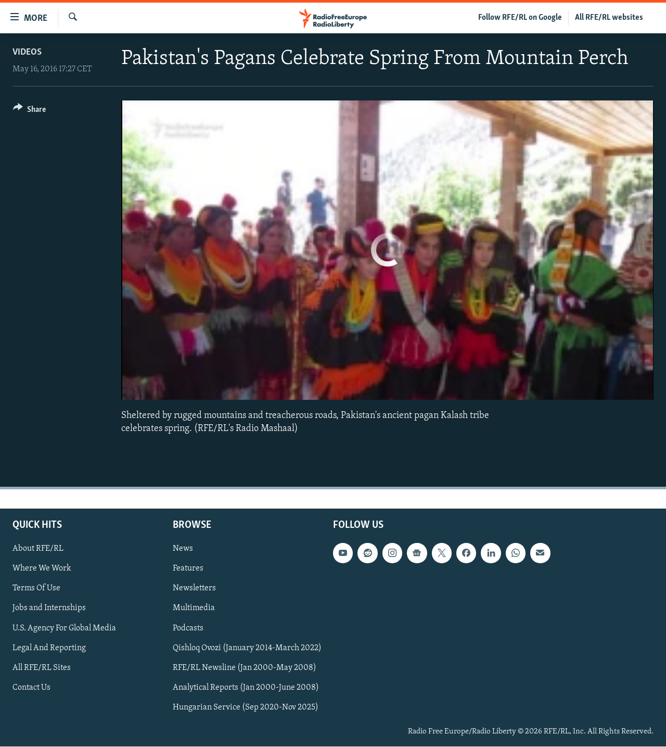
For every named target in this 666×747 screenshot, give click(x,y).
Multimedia (194, 608)
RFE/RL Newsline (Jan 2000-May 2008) (244, 668)
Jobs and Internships (49, 608)
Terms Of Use (36, 589)
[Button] (29, 111)
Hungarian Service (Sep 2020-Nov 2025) (245, 707)
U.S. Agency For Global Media (64, 628)
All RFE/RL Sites (41, 668)
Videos (27, 52)
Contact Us (31, 687)
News (183, 549)
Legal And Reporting (49, 648)
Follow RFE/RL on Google (520, 18)
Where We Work (41, 569)
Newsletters (194, 589)
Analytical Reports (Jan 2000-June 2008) (246, 687)
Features (188, 569)
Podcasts (188, 628)
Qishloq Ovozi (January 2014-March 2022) (247, 648)
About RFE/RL (37, 549)
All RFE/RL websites (609, 18)
